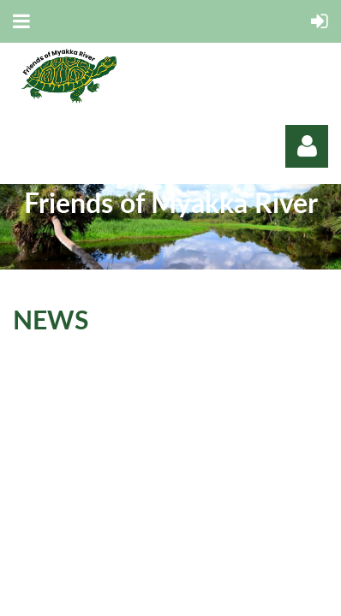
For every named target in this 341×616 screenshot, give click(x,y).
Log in (306, 146)
